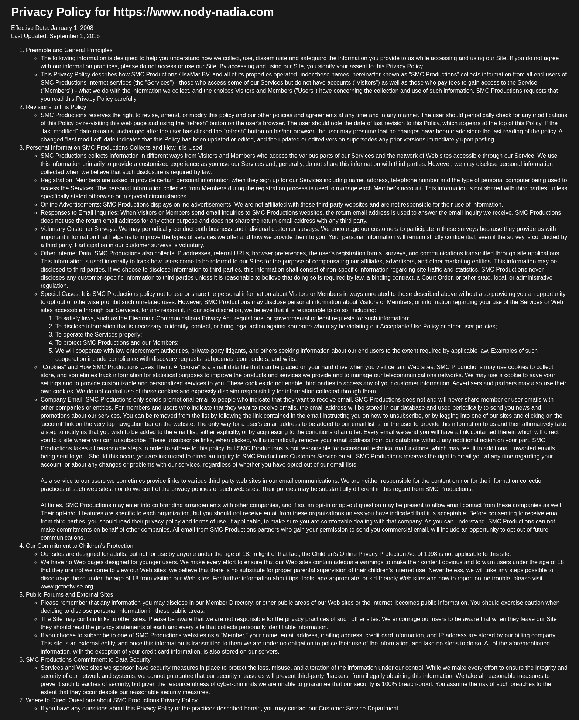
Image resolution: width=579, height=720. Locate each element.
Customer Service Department (358, 708)
